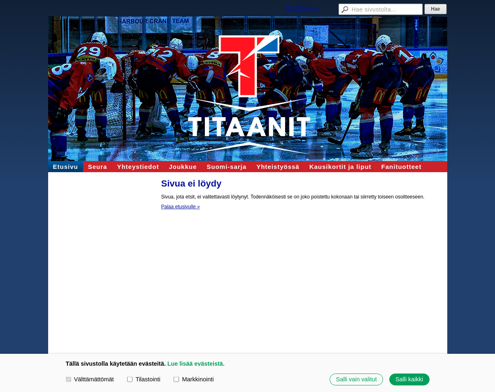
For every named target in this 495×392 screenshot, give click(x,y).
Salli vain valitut (356, 379)
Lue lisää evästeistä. (196, 363)
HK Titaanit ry (302, 8)
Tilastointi (143, 379)
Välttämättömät (90, 379)
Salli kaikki (409, 379)
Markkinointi (194, 379)
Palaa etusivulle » (180, 207)
